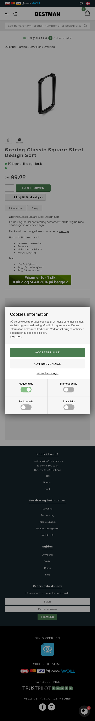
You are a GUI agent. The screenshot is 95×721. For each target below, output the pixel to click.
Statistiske (69, 405)
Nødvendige (26, 387)
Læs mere (16, 336)
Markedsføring (68, 387)
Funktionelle (26, 405)
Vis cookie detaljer (47, 373)
